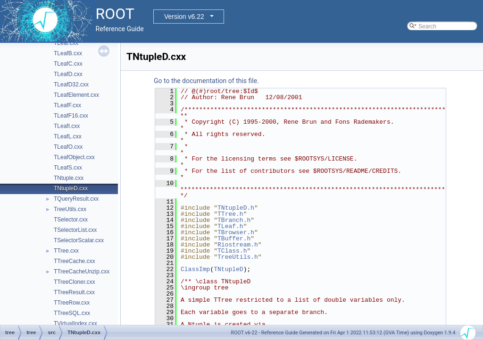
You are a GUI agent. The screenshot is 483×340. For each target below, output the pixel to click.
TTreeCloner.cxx (74, 282)
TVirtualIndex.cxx (75, 323)
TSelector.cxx (71, 219)
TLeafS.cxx (68, 167)
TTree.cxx (66, 250)
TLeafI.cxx (67, 126)
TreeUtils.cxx (70, 209)
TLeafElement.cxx (76, 95)
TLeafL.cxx (68, 136)
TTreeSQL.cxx (72, 313)
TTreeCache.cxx (74, 261)
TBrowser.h (235, 232)
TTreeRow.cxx (72, 302)
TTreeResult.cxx (74, 292)
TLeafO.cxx (68, 147)
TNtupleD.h (235, 208)
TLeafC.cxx (68, 63)
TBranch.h (233, 220)
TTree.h (230, 214)
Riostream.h (237, 244)
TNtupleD (228, 269)
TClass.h (232, 250)
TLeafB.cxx (68, 53)
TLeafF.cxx (67, 105)
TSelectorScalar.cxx (79, 240)
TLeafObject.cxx (74, 157)
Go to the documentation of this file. (206, 81)
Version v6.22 (184, 16)
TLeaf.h (230, 226)
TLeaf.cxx (66, 43)
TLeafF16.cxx (71, 115)
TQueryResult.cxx (76, 199)
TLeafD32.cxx (71, 84)
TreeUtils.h (237, 257)
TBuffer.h (233, 238)
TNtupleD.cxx (71, 188)
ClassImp (195, 269)
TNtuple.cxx (68, 178)
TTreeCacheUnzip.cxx (81, 271)
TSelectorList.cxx (75, 230)
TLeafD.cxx (68, 74)
